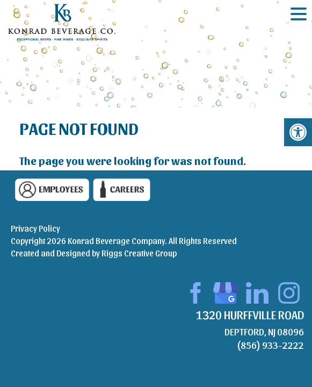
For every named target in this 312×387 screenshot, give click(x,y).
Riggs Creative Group (139, 253)
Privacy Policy (35, 228)
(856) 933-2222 (270, 344)
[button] (298, 132)
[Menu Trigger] (298, 13)
